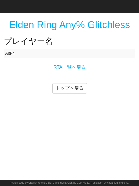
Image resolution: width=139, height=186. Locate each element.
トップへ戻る (70, 88)
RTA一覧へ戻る (69, 67)
